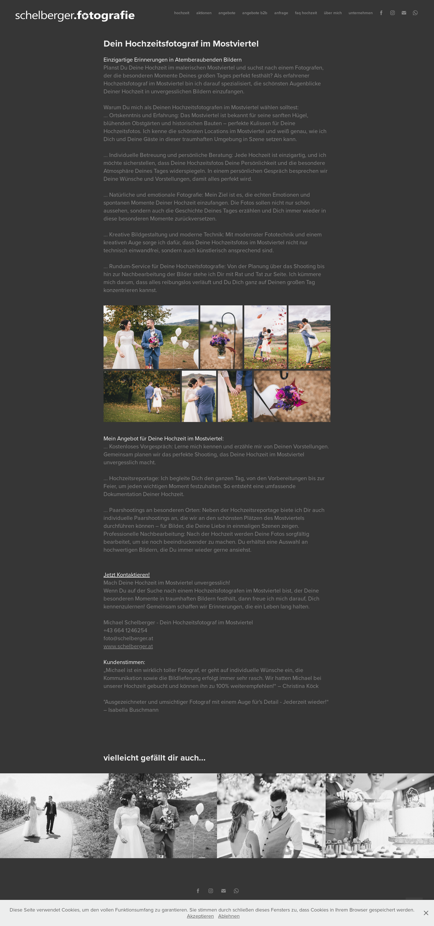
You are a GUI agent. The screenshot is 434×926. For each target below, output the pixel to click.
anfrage (281, 13)
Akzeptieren (200, 915)
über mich (333, 13)
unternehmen (361, 13)
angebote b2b (254, 13)
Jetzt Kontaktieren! (127, 574)
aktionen (204, 13)
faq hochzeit (306, 13)
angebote (226, 13)
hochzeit (181, 13)
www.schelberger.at (128, 646)
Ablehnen (229, 915)
